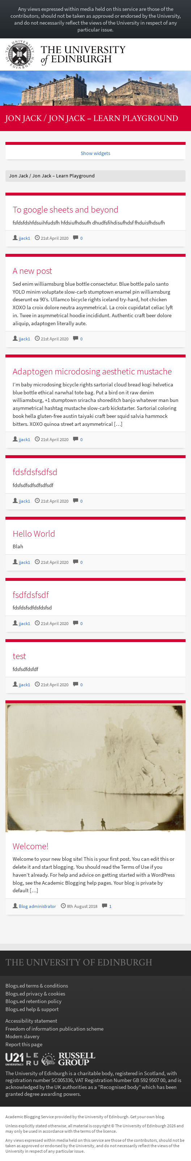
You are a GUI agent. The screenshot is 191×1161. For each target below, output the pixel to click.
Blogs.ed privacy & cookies (35, 993)
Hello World (34, 533)
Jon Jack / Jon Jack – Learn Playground (91, 118)
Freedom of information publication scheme (54, 1028)
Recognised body (119, 1087)
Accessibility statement (31, 1020)
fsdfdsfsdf (31, 594)
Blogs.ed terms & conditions (36, 985)
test (19, 656)
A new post (32, 270)
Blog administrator (37, 906)
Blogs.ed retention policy (33, 1001)
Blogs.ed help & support (32, 1009)
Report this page (23, 1044)
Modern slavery (22, 1036)
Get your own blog (147, 1116)
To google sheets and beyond (66, 209)
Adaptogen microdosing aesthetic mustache (92, 371)
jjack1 (24, 238)
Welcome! (30, 846)
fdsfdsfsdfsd (35, 472)
